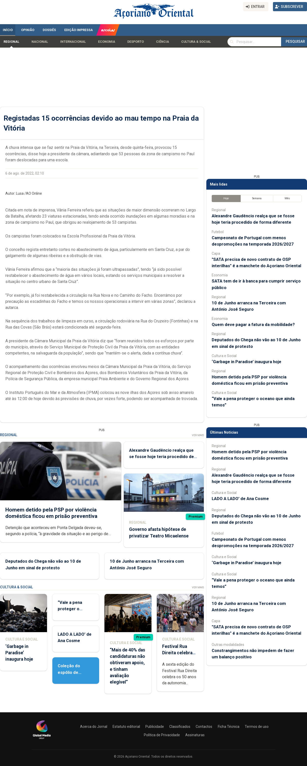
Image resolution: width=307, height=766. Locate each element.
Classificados (179, 727)
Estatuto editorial (126, 727)
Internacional (73, 42)
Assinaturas (195, 735)
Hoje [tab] (226, 198)
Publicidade (154, 727)
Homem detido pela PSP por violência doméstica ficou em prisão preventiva (51, 513)
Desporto (135, 42)
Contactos (204, 727)
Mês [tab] (287, 198)
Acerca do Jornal (93, 727)
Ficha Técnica (228, 727)
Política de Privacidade (162, 735)
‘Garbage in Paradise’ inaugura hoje (19, 653)
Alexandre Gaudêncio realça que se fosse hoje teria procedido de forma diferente (161, 456)
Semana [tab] (257, 198)
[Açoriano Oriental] (42, 739)
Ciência (162, 42)
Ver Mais (198, 435)
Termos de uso (257, 727)
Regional (11, 42)
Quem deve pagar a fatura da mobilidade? (253, 324)
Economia (106, 42)
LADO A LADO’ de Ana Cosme (240, 498)
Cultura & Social (196, 42)
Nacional (40, 42)
